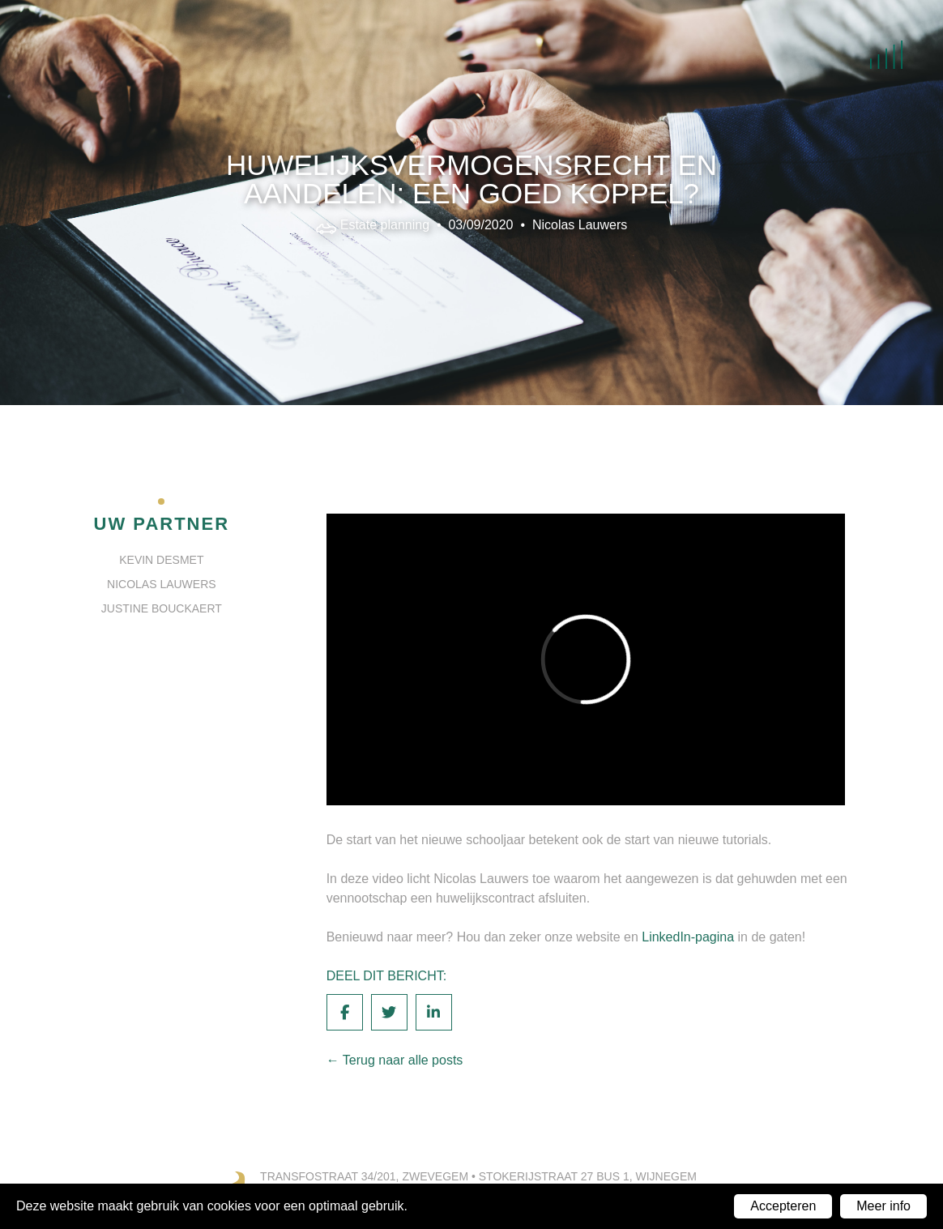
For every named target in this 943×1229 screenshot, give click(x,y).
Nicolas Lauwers (579, 224)
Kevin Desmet (161, 559)
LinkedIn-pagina (688, 937)
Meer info (883, 1206)
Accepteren (783, 1206)
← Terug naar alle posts (394, 1060)
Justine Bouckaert (161, 608)
